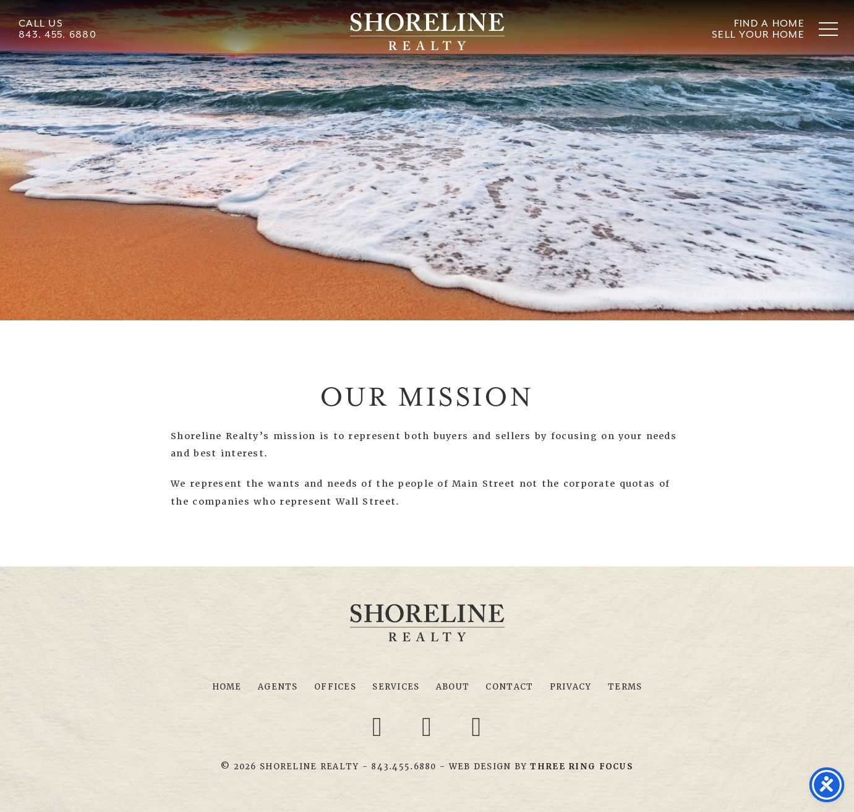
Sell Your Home (758, 35)
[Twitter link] (429, 726)
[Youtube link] (477, 726)
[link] (581, 766)
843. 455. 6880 (57, 35)
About (452, 687)
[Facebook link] (379, 726)
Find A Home (769, 24)
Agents (278, 687)
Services (395, 687)
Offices (335, 687)
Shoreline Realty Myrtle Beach (427, 31)
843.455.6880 (403, 766)
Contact (509, 687)
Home (227, 687)
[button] (828, 28)
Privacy (571, 687)
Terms (625, 687)
